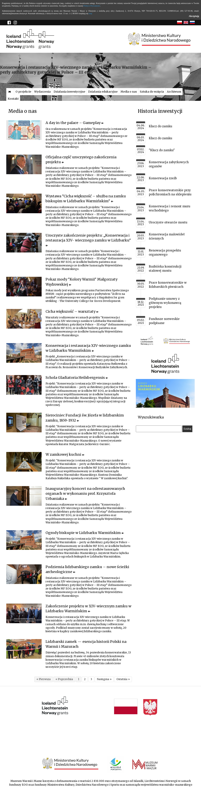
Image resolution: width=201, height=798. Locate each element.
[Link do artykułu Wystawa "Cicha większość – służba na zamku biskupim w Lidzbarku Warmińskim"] (24, 203)
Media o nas (129, 91)
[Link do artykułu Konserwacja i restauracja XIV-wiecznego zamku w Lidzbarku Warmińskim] (24, 353)
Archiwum (174, 91)
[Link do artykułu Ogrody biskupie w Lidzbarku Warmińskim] (24, 540)
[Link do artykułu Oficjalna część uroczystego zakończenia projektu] (24, 164)
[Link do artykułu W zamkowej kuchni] (24, 462)
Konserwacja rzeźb (163, 178)
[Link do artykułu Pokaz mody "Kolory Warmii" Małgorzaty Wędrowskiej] (24, 286)
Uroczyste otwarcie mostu (168, 222)
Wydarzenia (42, 91)
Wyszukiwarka (151, 417)
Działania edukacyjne (103, 91)
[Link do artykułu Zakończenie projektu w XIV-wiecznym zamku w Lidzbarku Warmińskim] (24, 613)
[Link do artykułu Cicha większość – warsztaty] (24, 319)
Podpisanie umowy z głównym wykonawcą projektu (165, 303)
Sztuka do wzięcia (152, 91)
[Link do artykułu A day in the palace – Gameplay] (24, 130)
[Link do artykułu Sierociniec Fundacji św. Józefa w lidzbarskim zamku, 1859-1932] (24, 422)
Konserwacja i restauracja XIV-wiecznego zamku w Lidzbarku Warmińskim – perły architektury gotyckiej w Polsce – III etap (75, 70)
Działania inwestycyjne (69, 91)
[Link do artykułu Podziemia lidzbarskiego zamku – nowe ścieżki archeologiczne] (24, 574)
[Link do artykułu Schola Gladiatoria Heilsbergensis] (24, 385)
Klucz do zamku (160, 126)
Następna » (104, 679)
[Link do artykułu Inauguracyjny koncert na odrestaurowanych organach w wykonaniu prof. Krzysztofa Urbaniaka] (24, 496)
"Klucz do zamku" (162, 150)
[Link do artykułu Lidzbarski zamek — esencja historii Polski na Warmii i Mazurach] (24, 649)
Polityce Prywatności (91, 6)
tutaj (90, 13)
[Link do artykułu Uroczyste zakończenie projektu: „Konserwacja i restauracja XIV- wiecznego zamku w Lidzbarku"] (24, 242)
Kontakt (13, 98)
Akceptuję (194, 16)
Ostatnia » (123, 679)
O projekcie (23, 91)
